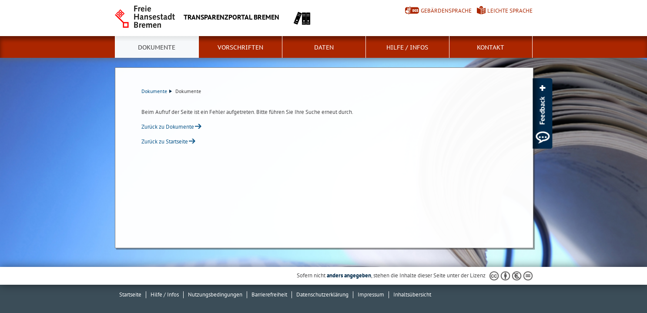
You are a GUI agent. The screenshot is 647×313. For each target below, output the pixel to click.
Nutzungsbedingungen (215, 294)
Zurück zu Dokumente (167, 126)
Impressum (371, 294)
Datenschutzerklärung (322, 294)
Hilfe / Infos (407, 47)
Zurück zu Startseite (164, 141)
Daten (324, 47)
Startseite (130, 294)
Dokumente (156, 47)
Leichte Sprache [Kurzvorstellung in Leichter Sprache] (510, 10)
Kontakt (490, 47)
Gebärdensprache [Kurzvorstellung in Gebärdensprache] (446, 10)
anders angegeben (349, 275)
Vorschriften (240, 47)
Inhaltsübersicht (412, 294)
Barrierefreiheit (269, 294)
